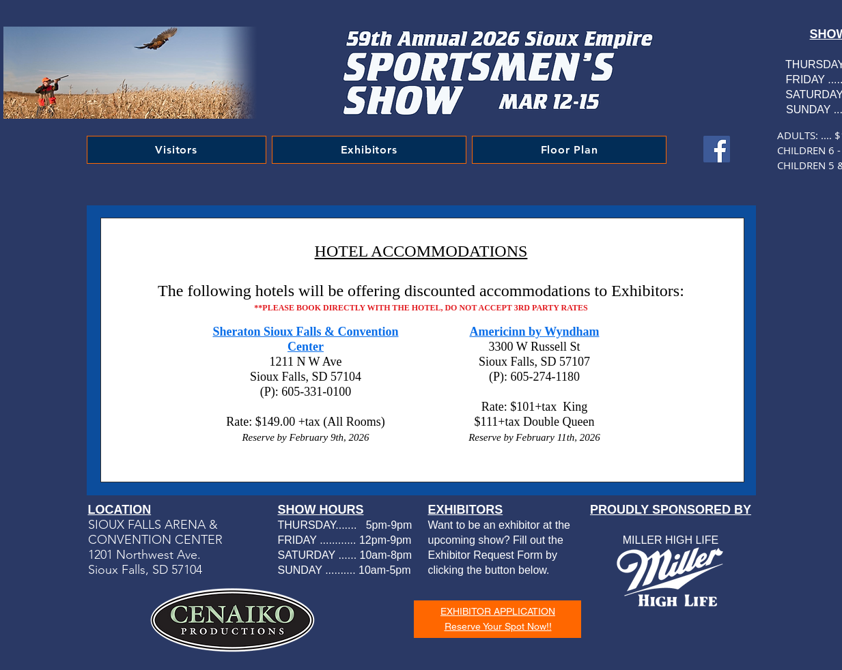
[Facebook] (716, 149)
